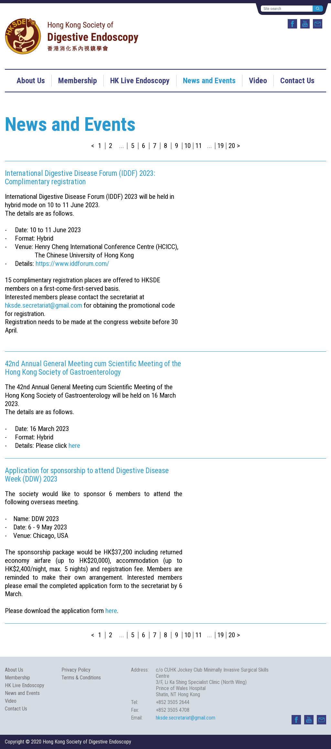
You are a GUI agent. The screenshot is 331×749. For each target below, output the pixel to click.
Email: (137, 718)
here (74, 445)
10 (187, 145)
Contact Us (297, 80)
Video (258, 80)
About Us (30, 80)
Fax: (135, 710)
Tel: (134, 702)
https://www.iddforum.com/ (72, 263)
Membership (77, 80)
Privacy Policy (76, 670)
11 (198, 145)
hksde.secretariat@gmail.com (43, 305)
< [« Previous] (92, 145)
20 (232, 145)
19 (220, 145)
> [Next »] (238, 145)
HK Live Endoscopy (140, 80)
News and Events (209, 80)
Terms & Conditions (81, 678)
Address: (140, 670)
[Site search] (287, 9)
